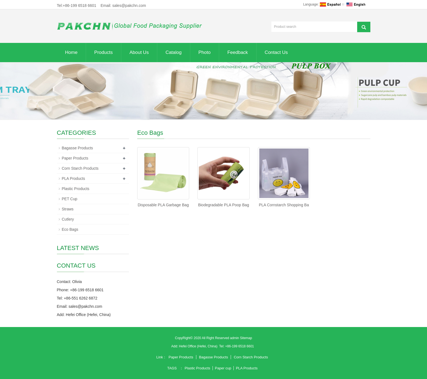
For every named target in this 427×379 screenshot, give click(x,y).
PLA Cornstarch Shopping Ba (284, 205)
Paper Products (75, 158)
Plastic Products (75, 188)
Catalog (174, 52)
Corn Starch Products (80, 168)
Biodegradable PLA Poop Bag (223, 205)
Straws (68, 209)
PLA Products (73, 178)
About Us (139, 52)
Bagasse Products (77, 148)
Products (103, 52)
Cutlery (68, 219)
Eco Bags (70, 229)
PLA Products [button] (247, 368)
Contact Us (276, 52)
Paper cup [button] (223, 368)
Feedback (237, 52)
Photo (205, 52)
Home (71, 52)
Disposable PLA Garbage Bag (163, 205)
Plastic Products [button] (197, 368)
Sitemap (246, 338)
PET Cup (70, 199)
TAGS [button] (172, 368)
